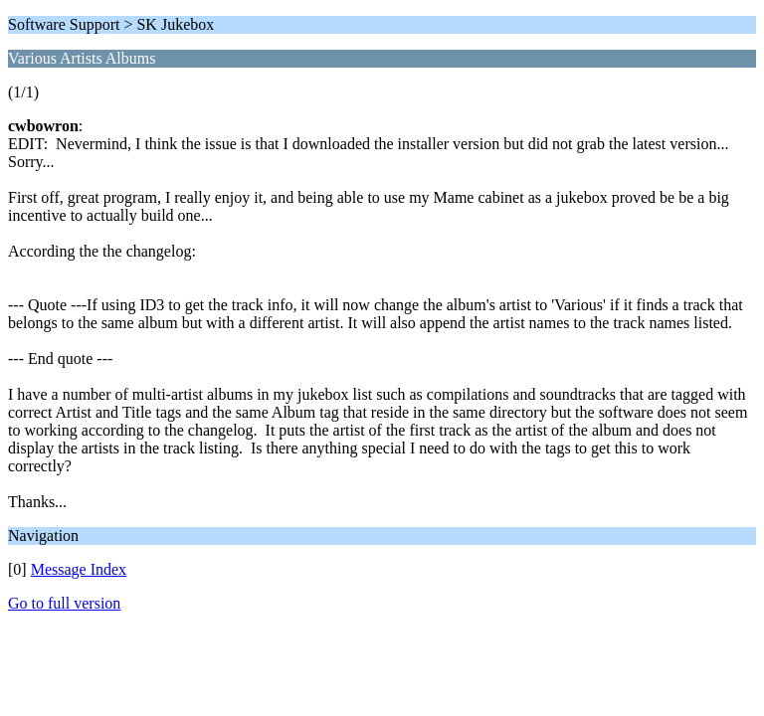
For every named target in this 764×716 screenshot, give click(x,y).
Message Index (78, 569)
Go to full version (64, 603)
